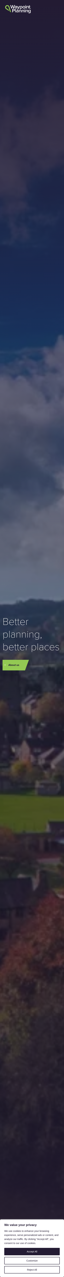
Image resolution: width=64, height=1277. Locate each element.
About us (13, 665)
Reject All (32, 1269)
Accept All (32, 1251)
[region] (32, 1248)
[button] (56, 9)
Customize (32, 1260)
